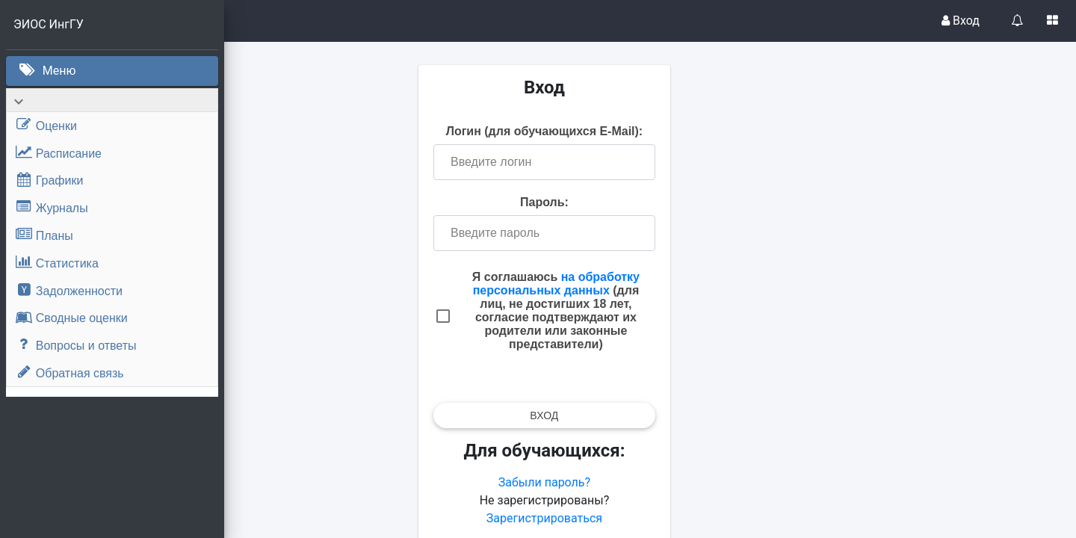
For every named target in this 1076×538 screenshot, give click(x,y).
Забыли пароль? (650, 507)
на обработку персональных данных (661, 301)
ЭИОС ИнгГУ (48, 24)
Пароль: (650, 213)
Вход (961, 20)
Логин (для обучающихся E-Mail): (650, 136)
